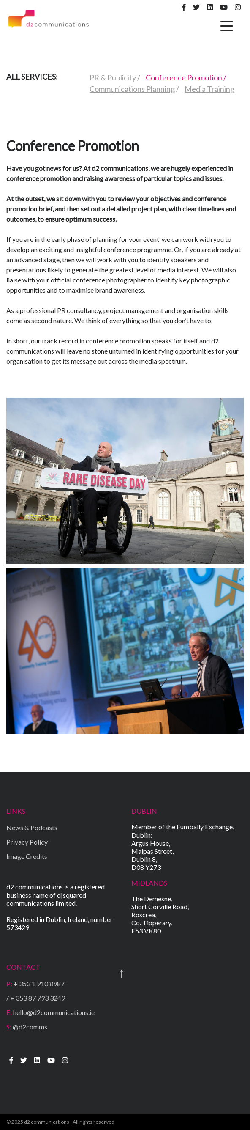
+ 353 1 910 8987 (35, 983)
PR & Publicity (113, 77)
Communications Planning (132, 88)
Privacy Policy (27, 842)
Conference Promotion (184, 77)
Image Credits (26, 856)
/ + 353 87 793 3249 (35, 998)
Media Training (209, 88)
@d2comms (26, 1027)
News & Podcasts (31, 827)
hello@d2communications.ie (50, 1012)
